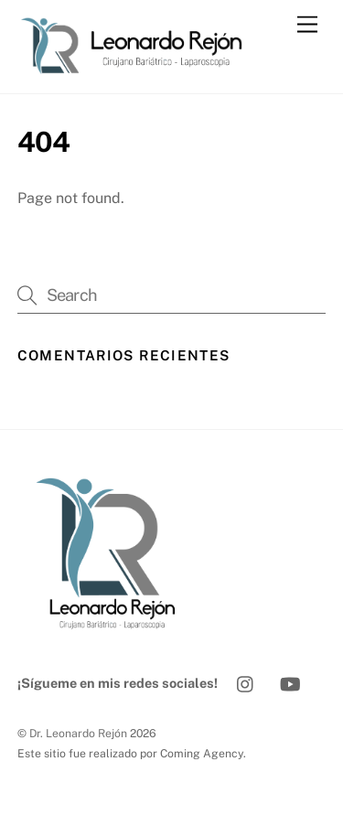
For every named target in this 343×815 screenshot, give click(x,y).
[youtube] (290, 682)
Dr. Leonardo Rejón (78, 733)
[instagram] (246, 682)
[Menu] (307, 25)
